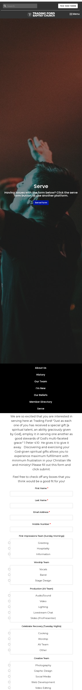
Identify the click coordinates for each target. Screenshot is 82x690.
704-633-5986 (68, 5)
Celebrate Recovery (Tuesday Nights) (41, 626)
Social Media (30, 676)
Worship (29, 638)
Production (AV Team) (41, 588)
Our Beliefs (40, 395)
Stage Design (30, 580)
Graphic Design (31, 670)
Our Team (40, 381)
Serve (40, 408)
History (40, 374)
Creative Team (41, 658)
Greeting (29, 542)
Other (28, 650)
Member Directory (40, 401)
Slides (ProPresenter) (33, 618)
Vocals (28, 569)
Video (28, 601)
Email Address (41, 512)
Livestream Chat (31, 612)
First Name (41, 488)
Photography (30, 665)
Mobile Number (41, 524)
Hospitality (29, 548)
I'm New (41, 388)
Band (28, 574)
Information (30, 554)
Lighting (29, 606)
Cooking (29, 633)
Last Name (41, 500)
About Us (40, 368)
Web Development (32, 682)
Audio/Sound (30, 595)
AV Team (29, 644)
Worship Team (41, 562)
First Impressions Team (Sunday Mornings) (41, 536)
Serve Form (41, 202)
